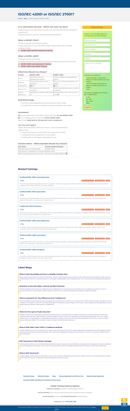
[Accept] (105, 408)
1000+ (88, 103)
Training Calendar (43, 376)
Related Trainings (97, 27)
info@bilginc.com (46, 4)
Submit (87, 107)
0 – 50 (88, 97)
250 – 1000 (89, 101)
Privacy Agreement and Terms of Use (71, 376)
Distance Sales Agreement (95, 376)
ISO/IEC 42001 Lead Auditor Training (34, 66)
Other (88, 89)
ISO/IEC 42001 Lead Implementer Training (36, 64)
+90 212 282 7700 (31, 4)
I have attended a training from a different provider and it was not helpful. (96, 85)
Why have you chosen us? (92, 75)
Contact (99, 4)
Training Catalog (28, 376)
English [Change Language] (115, 4)
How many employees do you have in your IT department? (96, 93)
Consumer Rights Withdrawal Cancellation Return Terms (42, 380)
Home (20, 18)
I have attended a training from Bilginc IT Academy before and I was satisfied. (97, 79)
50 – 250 (88, 99)
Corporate (78, 4)
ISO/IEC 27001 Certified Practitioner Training (36, 50)
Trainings (67, 4)
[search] (123, 4)
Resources (89, 4)
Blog (25, 18)
